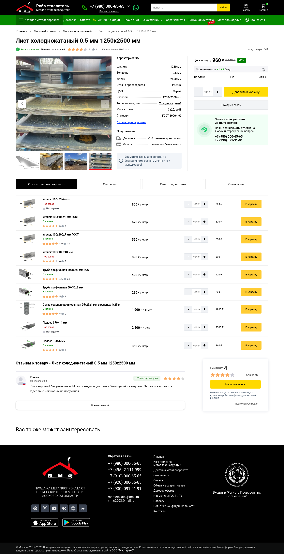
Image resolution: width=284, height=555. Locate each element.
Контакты (255, 20)
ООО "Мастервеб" (123, 550)
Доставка (70, 20)
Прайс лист (131, 20)
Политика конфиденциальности (174, 506)
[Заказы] (246, 7)
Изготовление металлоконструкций (167, 463)
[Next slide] (105, 104)
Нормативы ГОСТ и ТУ (167, 495)
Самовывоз (236, 184)
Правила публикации (246, 403)
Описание (110, 184)
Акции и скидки (109, 20)
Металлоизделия (229, 20)
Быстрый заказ (231, 105)
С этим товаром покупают (45, 184)
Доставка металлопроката (170, 470)
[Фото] (64, 103)
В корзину (251, 204)
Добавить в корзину (246, 92)
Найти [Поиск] (223, 7)
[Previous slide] (22, 104)
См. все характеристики (131, 122)
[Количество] (208, 91)
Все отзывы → (100, 405)
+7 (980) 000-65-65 (107, 6)
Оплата (85, 20)
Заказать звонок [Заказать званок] (109, 11)
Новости (158, 500)
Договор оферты (164, 490)
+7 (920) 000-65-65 (125, 482)
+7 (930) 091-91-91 (229, 140)
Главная (158, 456)
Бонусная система (201, 20)
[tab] (59, 146)
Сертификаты (175, 20)
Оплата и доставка (173, 184)
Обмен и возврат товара (169, 485)
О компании (151, 20)
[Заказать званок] (84, 7)
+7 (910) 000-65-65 (125, 476)
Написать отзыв (235, 384)
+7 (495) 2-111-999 (125, 469)
